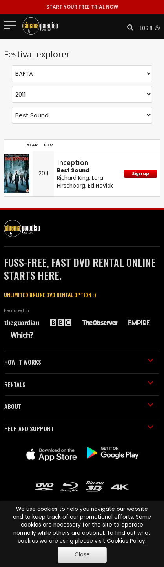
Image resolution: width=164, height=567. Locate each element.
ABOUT (78, 406)
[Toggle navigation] (12, 25)
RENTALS (78, 384)
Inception (72, 162)
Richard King (73, 178)
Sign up (140, 174)
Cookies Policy (126, 541)
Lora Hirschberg (80, 181)
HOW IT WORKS (78, 361)
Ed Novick (100, 186)
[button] (127, 27)
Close (82, 554)
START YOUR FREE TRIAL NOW (82, 7)
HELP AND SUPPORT (78, 428)
